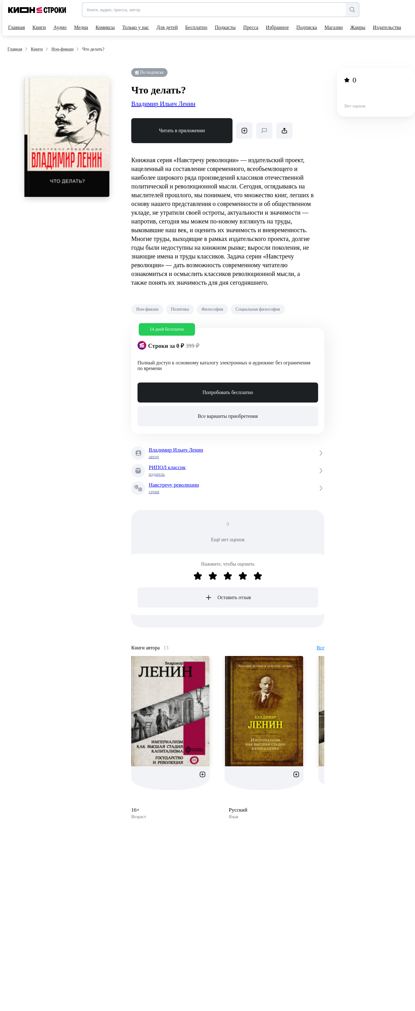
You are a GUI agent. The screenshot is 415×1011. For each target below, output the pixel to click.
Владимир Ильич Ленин (163, 103)
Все (320, 647)
